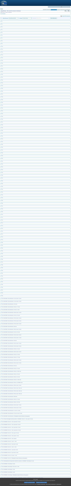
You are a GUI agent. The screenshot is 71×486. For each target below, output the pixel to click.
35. (2, 116)
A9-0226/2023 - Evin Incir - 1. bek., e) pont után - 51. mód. (12, 427)
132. (3, 388)
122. (3, 360)
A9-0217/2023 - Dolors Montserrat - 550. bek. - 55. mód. (12, 374)
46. (2, 147)
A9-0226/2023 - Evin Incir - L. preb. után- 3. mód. (11, 449)
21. (2, 77)
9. (2, 43)
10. (2, 46)
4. (2, 29)
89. (2, 267)
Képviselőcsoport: (5, 18)
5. (2, 32)
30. (2, 102)
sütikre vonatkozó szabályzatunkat (50, 485)
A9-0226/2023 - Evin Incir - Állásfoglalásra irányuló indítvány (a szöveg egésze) (15, 458)
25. (2, 88)
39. (2, 127)
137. (3, 402)
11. (2, 49)
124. (3, 365)
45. (2, 144)
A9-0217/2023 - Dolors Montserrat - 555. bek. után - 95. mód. (12, 385)
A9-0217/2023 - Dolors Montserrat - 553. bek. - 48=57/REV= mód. (13, 382)
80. (2, 242)
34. (2, 113)
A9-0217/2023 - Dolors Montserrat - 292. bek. (10, 326)
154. (3, 449)
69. (2, 211)
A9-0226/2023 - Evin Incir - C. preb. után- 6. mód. (11, 444)
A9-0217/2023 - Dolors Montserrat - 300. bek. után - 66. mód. (12, 329)
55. (2, 172)
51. (2, 161)
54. (2, 169)
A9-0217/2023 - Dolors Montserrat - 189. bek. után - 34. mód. (12, 312)
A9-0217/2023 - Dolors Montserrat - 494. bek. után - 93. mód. (12, 360)
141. (3, 413)
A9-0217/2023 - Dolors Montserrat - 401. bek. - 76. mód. (12, 354)
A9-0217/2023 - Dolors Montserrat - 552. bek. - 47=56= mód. (12, 379)
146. (3, 427)
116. (3, 343)
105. (3, 312)
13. (2, 54)
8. (2, 40)
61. (2, 189)
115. (3, 340)
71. (2, 217)
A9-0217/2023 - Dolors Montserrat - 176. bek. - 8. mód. (11, 309)
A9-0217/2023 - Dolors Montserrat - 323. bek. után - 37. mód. (12, 337)
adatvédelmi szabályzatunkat (41, 485)
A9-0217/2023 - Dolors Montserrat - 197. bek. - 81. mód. (12, 315)
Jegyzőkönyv (45, 9)
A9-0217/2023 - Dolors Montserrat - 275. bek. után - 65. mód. (12, 323)
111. (3, 329)
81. (2, 245)
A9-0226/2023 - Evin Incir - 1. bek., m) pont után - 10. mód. (12, 430)
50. (2, 158)
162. (3, 472)
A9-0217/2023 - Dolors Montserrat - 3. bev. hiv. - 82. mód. (12, 410)
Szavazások (48, 9)
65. (2, 200)
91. (2, 273)
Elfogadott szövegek (60, 9)
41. (2, 133)
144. (3, 421)
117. (3, 346)
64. (2, 197)
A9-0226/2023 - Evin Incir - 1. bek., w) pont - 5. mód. (11, 435)
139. (3, 407)
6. (2, 35)
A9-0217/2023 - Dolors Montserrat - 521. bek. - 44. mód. (12, 368)
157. (3, 458)
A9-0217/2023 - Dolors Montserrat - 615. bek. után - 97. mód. (12, 407)
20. (2, 74)
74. (2, 225)
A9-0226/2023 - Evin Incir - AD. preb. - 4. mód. (10, 455)
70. (2, 214)
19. (2, 71)
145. (3, 424)
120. (3, 354)
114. (3, 337)
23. (2, 82)
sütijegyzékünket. (59, 485)
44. (2, 141)
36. (2, 119)
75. (2, 228)
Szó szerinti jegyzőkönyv (66, 9)
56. (2, 175)
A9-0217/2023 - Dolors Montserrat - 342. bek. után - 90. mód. (12, 346)
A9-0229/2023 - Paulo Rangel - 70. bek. (9, 469)
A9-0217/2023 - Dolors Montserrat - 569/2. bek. (10, 396)
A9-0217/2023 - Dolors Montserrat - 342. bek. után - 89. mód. (12, 343)
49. (2, 155)
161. (3, 469)
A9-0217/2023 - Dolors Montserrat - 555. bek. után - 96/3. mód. (13, 393)
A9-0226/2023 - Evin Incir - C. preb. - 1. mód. (10, 441)
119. (3, 351)
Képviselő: (34, 18)
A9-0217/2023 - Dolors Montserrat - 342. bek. (10, 340)
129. (3, 379)
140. (3, 410)
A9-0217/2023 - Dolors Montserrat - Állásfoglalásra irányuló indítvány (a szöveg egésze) (17, 416)
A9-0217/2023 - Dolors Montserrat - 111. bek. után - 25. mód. (12, 301)
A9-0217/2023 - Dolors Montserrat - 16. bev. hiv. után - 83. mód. (13, 413)
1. (2, 21)
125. (3, 368)
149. (3, 435)
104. (3, 309)
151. (3, 441)
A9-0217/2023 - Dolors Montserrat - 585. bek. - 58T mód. (12, 402)
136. (3, 399)
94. (2, 281)
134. (3, 393)
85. (2, 256)
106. (3, 315)
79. (2, 239)
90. (2, 270)
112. (3, 332)
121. (3, 357)
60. (2, 186)
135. (3, 396)
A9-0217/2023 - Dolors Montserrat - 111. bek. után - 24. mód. (12, 298)
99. (2, 295)
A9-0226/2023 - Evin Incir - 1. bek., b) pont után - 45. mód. (12, 421)
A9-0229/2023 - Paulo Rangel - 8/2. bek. (9, 463)
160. (3, 466)
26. (2, 91)
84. (2, 253)
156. (3, 455)
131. (3, 385)
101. (3, 301)
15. (2, 60)
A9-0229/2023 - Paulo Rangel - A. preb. (9, 472)
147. (3, 430)
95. (2, 284)
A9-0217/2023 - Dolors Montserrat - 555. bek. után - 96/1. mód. (13, 388)
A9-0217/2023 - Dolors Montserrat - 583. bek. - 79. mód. (12, 399)
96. (2, 287)
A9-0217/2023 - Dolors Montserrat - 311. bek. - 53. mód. (12, 332)
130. (3, 382)
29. (2, 99)
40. (2, 130)
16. (2, 63)
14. (2, 57)
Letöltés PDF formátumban (65, 16)
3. (2, 26)
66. (2, 203)
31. (2, 105)
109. (3, 323)
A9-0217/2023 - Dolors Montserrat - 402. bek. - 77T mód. (12, 357)
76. (2, 231)
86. (2, 259)
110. (3, 326)
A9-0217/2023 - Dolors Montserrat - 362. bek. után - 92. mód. (12, 351)
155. (3, 452)
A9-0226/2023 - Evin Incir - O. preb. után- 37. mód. (11, 452)
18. (2, 68)
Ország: (20, 18)
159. (3, 463)
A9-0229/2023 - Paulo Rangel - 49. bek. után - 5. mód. (11, 466)
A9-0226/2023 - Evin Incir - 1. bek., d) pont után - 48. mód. (12, 424)
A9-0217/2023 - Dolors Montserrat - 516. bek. (10, 365)
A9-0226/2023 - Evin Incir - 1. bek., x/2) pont (10, 438)
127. (3, 374)
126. (3, 371)
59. (2, 183)
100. (3, 298)
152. (3, 444)
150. (3, 438)
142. (3, 416)
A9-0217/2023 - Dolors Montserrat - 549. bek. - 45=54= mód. (12, 371)
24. (2, 85)
